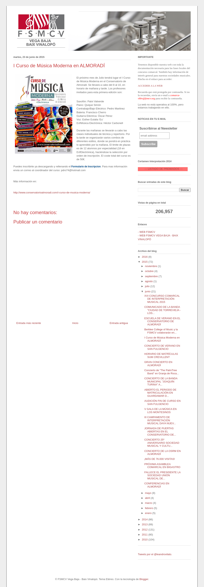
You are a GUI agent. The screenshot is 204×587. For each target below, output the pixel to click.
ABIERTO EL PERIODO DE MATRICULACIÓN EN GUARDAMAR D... (160, 392)
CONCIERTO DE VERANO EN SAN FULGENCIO (162, 347)
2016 (145, 256)
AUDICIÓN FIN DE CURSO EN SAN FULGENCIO (162, 402)
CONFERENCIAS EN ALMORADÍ (156, 485)
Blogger (143, 579)
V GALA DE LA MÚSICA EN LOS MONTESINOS (160, 411)
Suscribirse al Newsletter (158, 128)
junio (148, 291)
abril (148, 497)
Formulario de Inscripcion (86, 166)
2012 (145, 529)
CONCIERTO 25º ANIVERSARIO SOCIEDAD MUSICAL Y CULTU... (161, 442)
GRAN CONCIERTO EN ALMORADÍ (158, 364)
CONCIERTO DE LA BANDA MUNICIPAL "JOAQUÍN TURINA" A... (160, 381)
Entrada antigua (119, 323)
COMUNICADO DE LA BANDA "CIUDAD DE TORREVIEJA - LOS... (162, 310)
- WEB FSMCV (146, 231)
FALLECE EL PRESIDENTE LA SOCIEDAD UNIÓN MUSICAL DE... (162, 475)
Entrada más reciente (28, 323)
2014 (145, 519)
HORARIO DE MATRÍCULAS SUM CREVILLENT (161, 355)
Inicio (75, 323)
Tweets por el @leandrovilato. (155, 554)
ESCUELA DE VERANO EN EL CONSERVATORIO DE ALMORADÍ (162, 321)
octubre (149, 271)
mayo (148, 492)
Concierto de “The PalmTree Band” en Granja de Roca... (161, 372)
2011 (145, 534)
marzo (149, 502)
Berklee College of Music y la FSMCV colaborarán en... (161, 331)
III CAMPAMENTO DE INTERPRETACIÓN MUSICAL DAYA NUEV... (160, 420)
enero (148, 513)
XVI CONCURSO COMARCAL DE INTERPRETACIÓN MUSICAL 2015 (161, 298)
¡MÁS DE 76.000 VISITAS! (159, 458)
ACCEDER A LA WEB (150, 85)
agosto (149, 281)
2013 (145, 524)
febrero (149, 508)
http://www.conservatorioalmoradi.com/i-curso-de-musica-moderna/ (51, 192)
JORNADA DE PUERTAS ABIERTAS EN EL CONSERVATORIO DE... (160, 431)
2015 (145, 261)
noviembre (151, 266)
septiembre (152, 276)
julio (147, 286)
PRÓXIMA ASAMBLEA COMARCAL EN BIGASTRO (162, 466)
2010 (145, 539)
